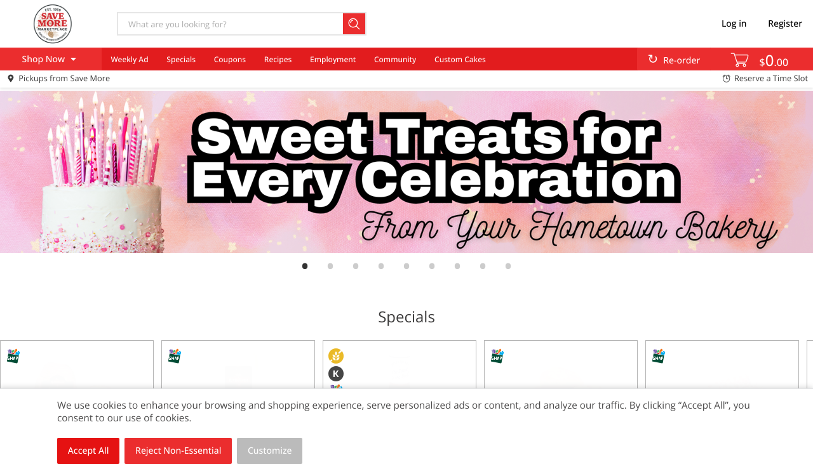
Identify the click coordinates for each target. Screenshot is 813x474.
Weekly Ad (129, 59)
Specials (181, 59)
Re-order (681, 61)
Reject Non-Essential (178, 451)
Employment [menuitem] (333, 59)
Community (395, 59)
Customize (270, 451)
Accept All (88, 451)
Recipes (278, 59)
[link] (406, 172)
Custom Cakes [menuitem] (460, 59)
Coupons (230, 59)
